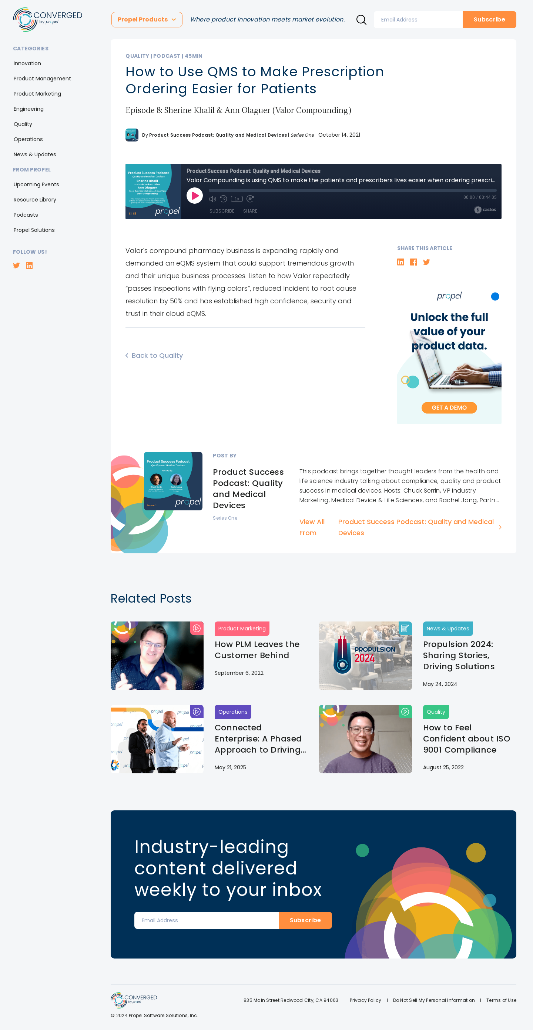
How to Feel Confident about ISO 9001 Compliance (466, 739)
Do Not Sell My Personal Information (434, 1000)
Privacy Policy (365, 1000)
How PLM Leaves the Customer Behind (257, 650)
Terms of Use (501, 1000)
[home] (47, 19)
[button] (146, 19)
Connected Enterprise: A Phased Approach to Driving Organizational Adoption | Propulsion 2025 (260, 739)
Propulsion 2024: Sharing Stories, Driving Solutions (459, 655)
